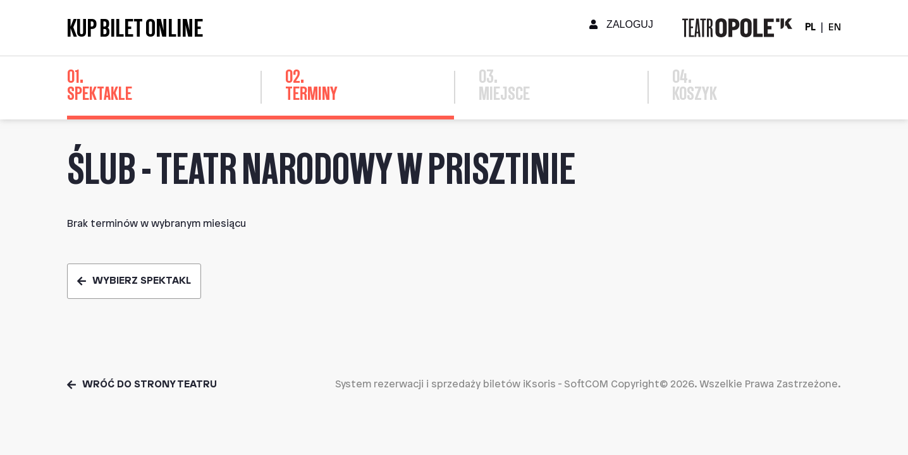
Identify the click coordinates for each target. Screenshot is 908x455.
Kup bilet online (135, 28)
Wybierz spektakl (134, 281)
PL (810, 27)
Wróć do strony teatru (142, 384)
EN (834, 27)
